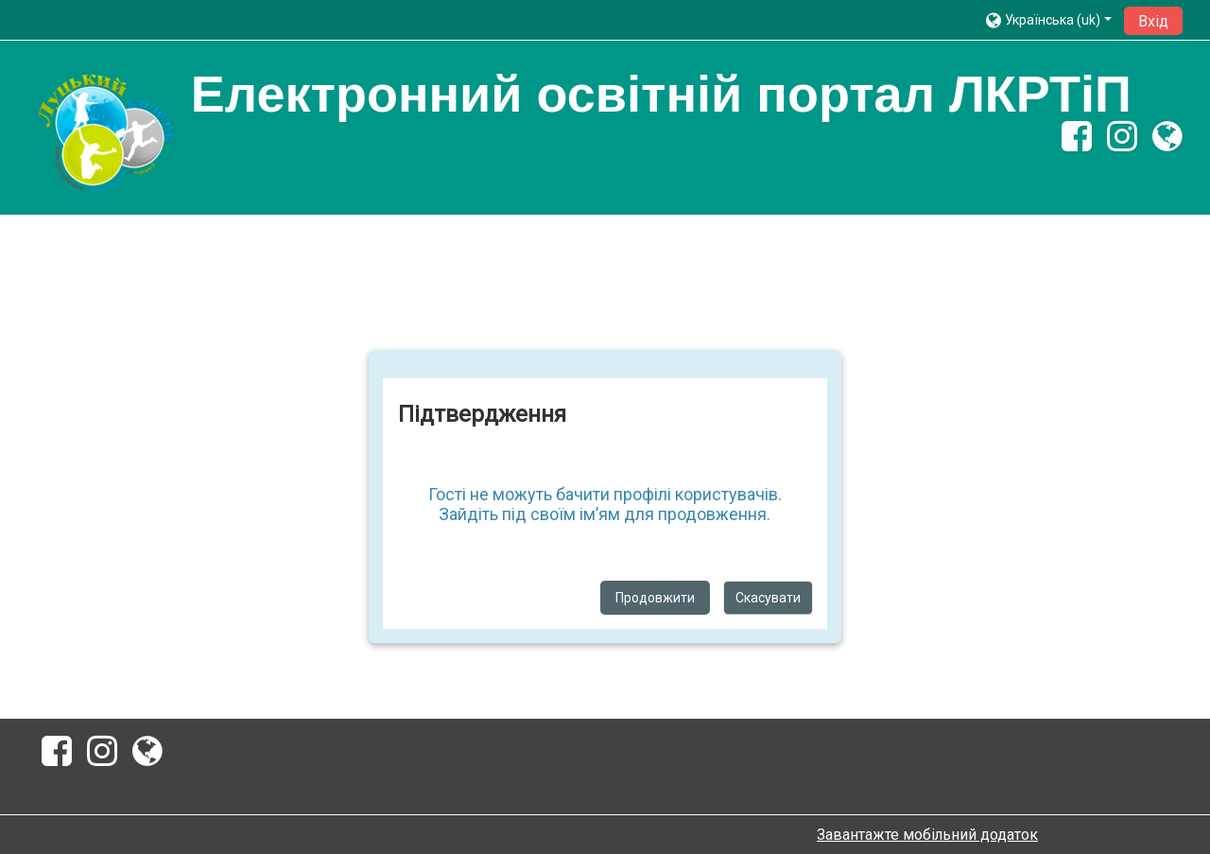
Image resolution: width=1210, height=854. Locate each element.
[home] (105, 134)
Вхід (1153, 21)
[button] (1049, 19)
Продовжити (655, 597)
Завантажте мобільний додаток (927, 835)
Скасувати (768, 597)
